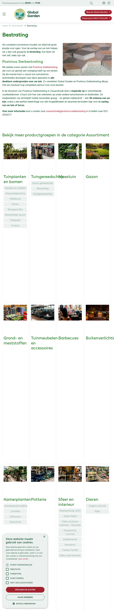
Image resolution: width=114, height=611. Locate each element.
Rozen (15, 204)
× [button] (44, 537)
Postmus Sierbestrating (45, 67)
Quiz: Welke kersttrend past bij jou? (42, 528)
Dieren (92, 317)
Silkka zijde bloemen (70, 373)
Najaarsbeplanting (15, 193)
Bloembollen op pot (15, 214)
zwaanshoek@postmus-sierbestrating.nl (67, 111)
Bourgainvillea (15, 209)
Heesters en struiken (15, 188)
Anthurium (15, 334)
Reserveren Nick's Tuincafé (95, 18)
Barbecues (68, 266)
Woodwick (70, 362)
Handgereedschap (42, 193)
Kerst (36, 502)
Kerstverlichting (43, 519)
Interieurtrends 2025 (70, 328)
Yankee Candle (70, 368)
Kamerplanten (17, 317)
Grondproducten (19, 461)
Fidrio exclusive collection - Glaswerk (70, 341)
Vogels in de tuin (97, 323)
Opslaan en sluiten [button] (25, 589)
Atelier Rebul (70, 334)
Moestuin (67, 177)
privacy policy (74, 565)
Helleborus (15, 198)
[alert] (25, 571)
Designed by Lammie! (70, 350)
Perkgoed (15, 220)
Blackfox (15, 420)
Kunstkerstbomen (42, 513)
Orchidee (15, 329)
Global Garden (87, 607)
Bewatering (43, 188)
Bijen (97, 329)
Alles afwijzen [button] (25, 597)
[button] (25, 603)
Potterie (38, 317)
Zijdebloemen (70, 357)
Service (47, 607)
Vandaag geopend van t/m (21, 3)
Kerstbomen (42, 508)
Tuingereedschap (47, 177)
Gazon (92, 177)
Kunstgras (68, 461)
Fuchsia (15, 225)
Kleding (11, 414)
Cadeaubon (15, 502)
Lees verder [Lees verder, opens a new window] (23, 559)
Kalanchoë (15, 340)
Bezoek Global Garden (97, 12)
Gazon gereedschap (42, 183)
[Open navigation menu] (4, 14)
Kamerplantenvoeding (15, 323)
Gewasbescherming (49, 461)
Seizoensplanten (46, 414)
